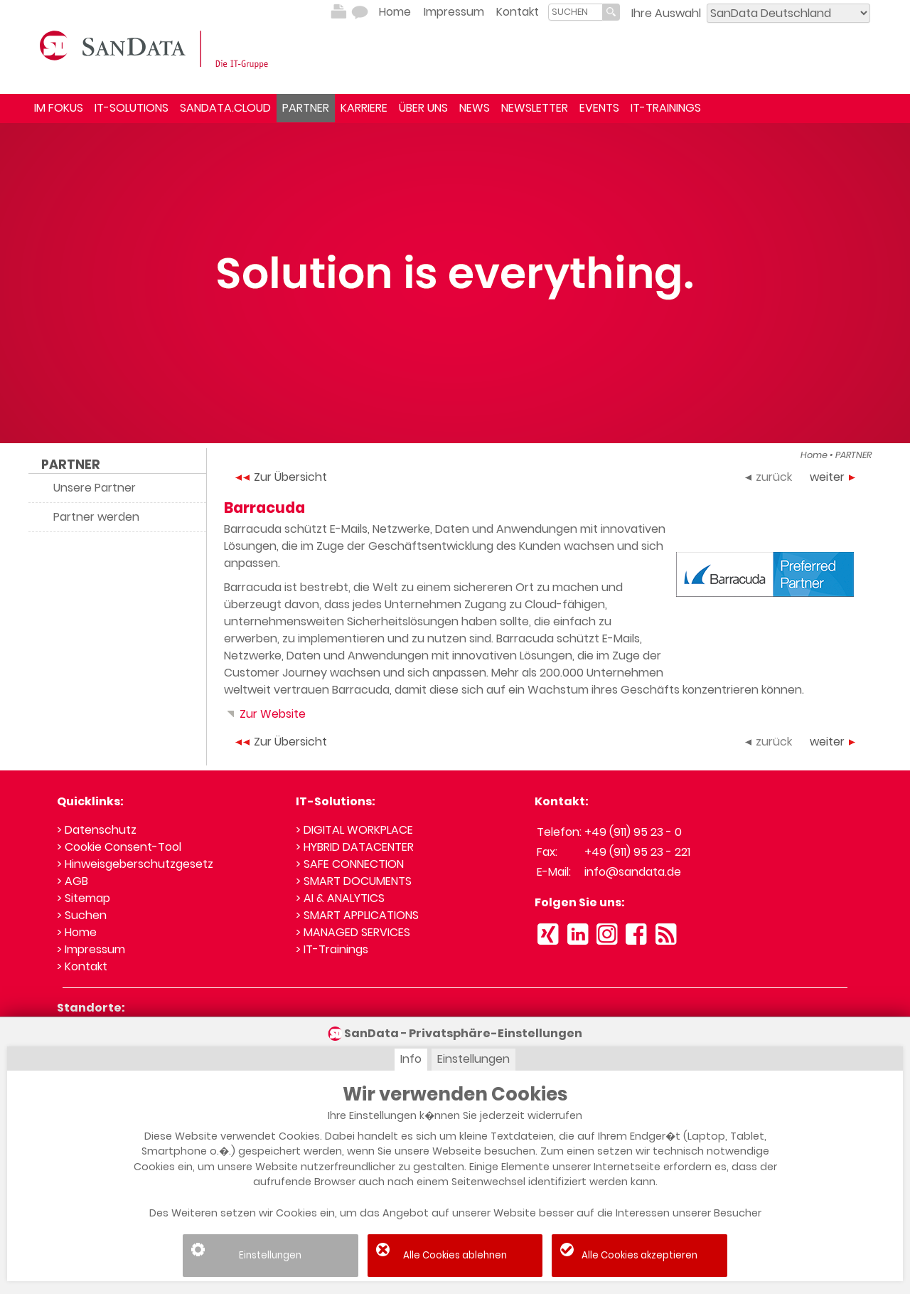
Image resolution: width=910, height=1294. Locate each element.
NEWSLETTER (534, 108)
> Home (77, 932)
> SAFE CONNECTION (350, 864)
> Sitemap (83, 898)
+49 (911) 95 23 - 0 (633, 832)
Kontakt (517, 12)
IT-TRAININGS (666, 108)
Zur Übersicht (281, 477)
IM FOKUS (58, 108)
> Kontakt (82, 966)
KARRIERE (364, 108)
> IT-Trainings (332, 949)
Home (395, 12)
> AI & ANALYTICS (340, 898)
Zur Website (265, 714)
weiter (832, 477)
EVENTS (599, 108)
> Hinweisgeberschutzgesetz (135, 864)
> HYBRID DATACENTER (355, 847)
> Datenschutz (96, 830)
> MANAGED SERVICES (353, 932)
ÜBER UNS (423, 108)
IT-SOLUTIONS (131, 108)
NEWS (474, 108)
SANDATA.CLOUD (225, 108)
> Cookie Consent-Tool (119, 847)
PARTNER (305, 108)
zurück (768, 477)
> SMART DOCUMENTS (354, 881)
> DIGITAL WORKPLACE (354, 830)
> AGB (72, 881)
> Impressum (91, 949)
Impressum (454, 12)
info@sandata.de (632, 872)
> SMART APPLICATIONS (357, 915)
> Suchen (82, 915)
